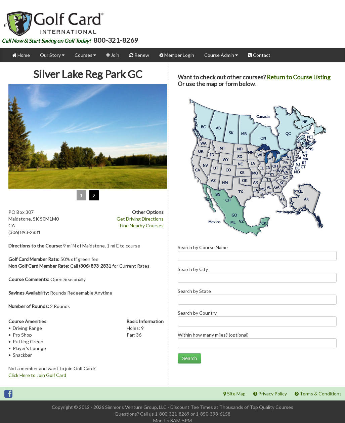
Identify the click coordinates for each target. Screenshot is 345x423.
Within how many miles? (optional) (257, 342)
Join (112, 55)
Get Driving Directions (140, 219)
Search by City (257, 276)
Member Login (176, 55)
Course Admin (221, 55)
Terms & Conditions (318, 393)
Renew (139, 55)
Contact (259, 55)
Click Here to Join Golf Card (37, 375)
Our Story (52, 55)
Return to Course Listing (299, 77)
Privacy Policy (270, 393)
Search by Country (257, 320)
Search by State (257, 298)
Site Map (234, 393)
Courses (85, 55)
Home (21, 55)
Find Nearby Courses (142, 225)
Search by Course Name (257, 254)
